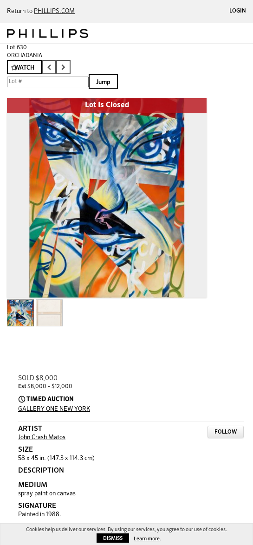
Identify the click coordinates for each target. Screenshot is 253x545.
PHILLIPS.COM (54, 11)
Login (237, 11)
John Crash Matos (41, 438)
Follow (225, 432)
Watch (24, 68)
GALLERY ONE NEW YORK (54, 409)
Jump (103, 82)
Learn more (147, 538)
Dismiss (113, 538)
